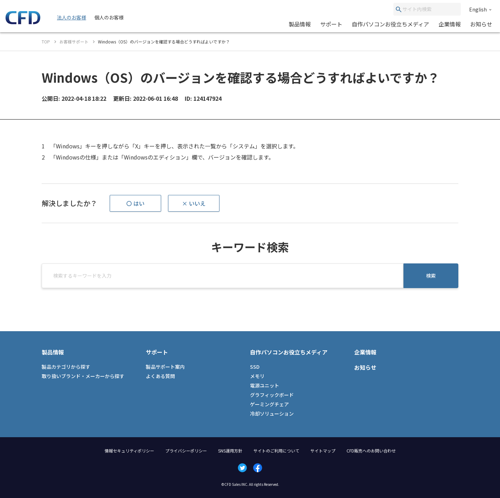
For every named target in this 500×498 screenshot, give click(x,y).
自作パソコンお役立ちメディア (390, 24)
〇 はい (135, 203)
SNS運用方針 (230, 451)
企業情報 (450, 24)
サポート (331, 24)
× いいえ (194, 203)
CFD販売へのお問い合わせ (371, 451)
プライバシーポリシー (186, 451)
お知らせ (481, 24)
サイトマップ (322, 451)
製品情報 (300, 24)
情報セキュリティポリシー (129, 451)
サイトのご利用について (276, 451)
